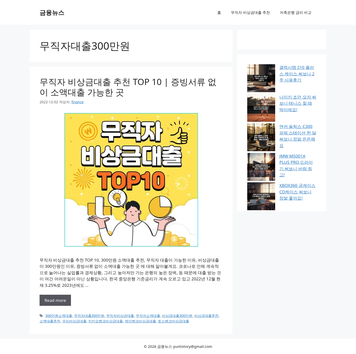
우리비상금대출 (74, 321)
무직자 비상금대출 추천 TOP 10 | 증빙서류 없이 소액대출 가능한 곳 (128, 87)
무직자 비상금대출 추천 (250, 12)
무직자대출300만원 (89, 315)
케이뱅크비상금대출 (140, 321)
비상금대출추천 (206, 315)
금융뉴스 (52, 12)
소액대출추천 (50, 321)
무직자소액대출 (148, 315)
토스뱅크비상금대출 (173, 321)
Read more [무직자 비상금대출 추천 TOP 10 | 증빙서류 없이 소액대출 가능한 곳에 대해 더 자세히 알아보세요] (55, 300)
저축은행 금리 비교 (296, 12)
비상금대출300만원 (177, 315)
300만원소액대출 (58, 315)
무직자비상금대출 (120, 315)
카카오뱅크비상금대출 (105, 321)
